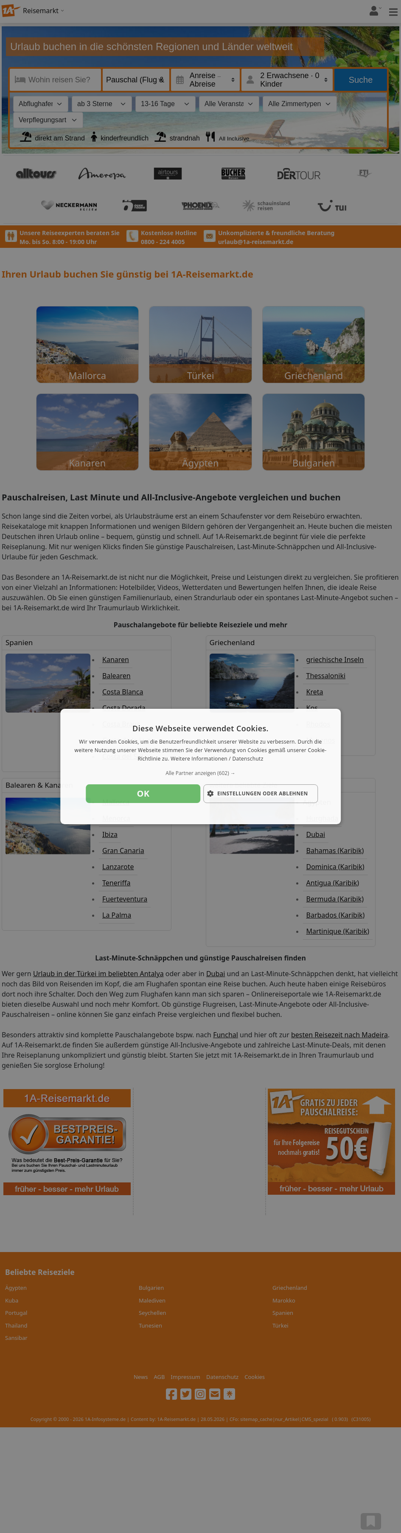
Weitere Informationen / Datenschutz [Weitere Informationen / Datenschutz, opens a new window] (217, 758)
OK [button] (143, 793)
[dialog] (200, 766)
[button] (201, 773)
